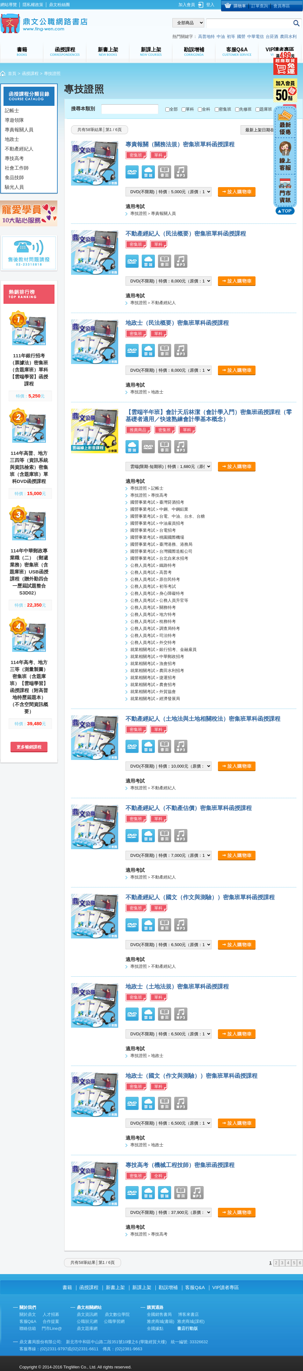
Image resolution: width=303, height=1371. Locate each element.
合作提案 (51, 1321)
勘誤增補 (168, 1287)
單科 (190, 109)
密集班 (225, 109)
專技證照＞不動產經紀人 (153, 302)
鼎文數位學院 (117, 1314)
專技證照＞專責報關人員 (153, 213)
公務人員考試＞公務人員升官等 (159, 600)
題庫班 (266, 109)
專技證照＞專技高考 (149, 495)
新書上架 (115, 1287)
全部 (174, 109)
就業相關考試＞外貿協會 (153, 691)
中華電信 (255, 36)
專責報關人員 (19, 129)
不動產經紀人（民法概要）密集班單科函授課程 (186, 233)
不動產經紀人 (19, 148)
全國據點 (155, 1328)
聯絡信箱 (27, 1328)
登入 (210, 4)
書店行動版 (187, 1328)
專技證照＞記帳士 (146, 488)
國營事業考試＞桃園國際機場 (157, 537)
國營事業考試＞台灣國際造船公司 (161, 551)
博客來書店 (188, 1314)
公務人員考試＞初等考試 (153, 586)
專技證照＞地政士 (146, 392)
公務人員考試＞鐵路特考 (153, 565)
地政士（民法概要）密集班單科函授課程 (177, 323)
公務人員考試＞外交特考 (153, 642)
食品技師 (14, 177)
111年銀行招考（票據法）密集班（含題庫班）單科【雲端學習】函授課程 (29, 369)
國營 (241, 36)
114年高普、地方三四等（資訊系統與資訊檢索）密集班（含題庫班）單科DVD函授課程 (29, 467)
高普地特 (206, 36)
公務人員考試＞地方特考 (153, 614)
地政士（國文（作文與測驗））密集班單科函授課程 (191, 1076)
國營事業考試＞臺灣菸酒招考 (157, 502)
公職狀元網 (87, 1321)
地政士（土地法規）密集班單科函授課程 (177, 986)
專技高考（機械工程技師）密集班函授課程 (180, 1165)
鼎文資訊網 (87, 1314)
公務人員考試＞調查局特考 (155, 628)
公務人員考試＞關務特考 (153, 607)
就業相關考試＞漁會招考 (153, 663)
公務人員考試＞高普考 (151, 572)
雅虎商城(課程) (191, 1321)
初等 (231, 36)
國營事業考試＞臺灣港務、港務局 (161, 544)
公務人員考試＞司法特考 (153, 635)
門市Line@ (52, 1328)
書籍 (67, 1287)
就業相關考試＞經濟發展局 (155, 698)
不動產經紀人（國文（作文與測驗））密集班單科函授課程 (200, 897)
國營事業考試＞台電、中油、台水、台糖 (167, 516)
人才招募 (51, 1314)
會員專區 (281, 6)
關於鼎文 (27, 1314)
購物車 (240, 6)
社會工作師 (17, 168)
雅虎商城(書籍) (161, 1321)
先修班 (245, 109)
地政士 (12, 139)
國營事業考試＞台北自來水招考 (159, 558)
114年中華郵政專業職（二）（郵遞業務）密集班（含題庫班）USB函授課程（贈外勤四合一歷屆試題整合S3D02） (29, 571)
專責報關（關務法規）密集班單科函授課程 (180, 144)
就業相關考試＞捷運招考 (153, 677)
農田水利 (288, 36)
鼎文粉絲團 (59, 4)
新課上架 (141, 1287)
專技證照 (52, 73)
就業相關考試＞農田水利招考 (157, 670)
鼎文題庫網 (87, 1328)
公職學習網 (114, 1321)
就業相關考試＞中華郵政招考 (157, 656)
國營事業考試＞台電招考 (153, 530)
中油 (221, 36)
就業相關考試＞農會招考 (153, 684)
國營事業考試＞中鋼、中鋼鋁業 (159, 509)
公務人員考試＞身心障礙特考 (157, 593)
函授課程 (30, 73)
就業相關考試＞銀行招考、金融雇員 (163, 649)
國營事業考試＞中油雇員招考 (157, 523)
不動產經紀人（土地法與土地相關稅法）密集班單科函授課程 (203, 719)
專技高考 (14, 158)
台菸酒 (272, 36)
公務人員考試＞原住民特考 (155, 579)
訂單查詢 (259, 6)
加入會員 (186, 4)
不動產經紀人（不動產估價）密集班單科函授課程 (189, 808)
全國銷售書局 (159, 1314)
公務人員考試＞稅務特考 (153, 621)
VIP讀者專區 (225, 1287)
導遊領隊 (14, 120)
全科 (206, 109)
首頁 (12, 73)
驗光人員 (14, 187)
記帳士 (12, 110)
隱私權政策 (33, 4)
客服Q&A (195, 1287)
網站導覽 (8, 4)
